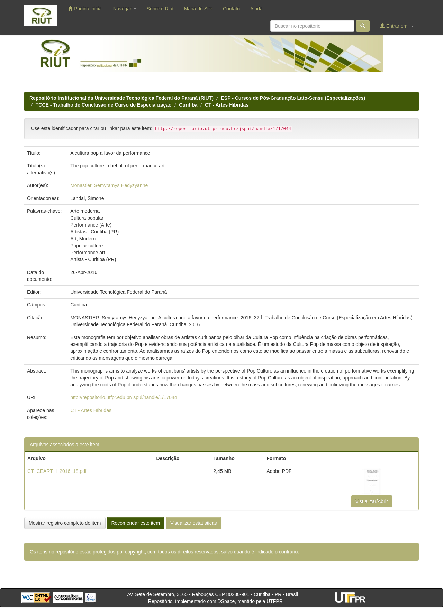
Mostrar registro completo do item (65, 523)
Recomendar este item (135, 523)
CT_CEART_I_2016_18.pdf (57, 471)
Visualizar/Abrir (371, 501)
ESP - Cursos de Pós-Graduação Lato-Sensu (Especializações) (293, 98)
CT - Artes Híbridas (226, 105)
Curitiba (188, 105)
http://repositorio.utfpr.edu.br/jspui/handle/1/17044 (123, 397)
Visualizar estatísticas (193, 523)
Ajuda (256, 8)
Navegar (124, 8)
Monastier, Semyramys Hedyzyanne (109, 185)
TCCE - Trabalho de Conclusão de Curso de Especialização (104, 105)
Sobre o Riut (160, 8)
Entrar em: (397, 26)
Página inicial (85, 8)
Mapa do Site (198, 8)
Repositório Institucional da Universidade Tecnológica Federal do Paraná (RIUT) (121, 98)
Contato (231, 8)
